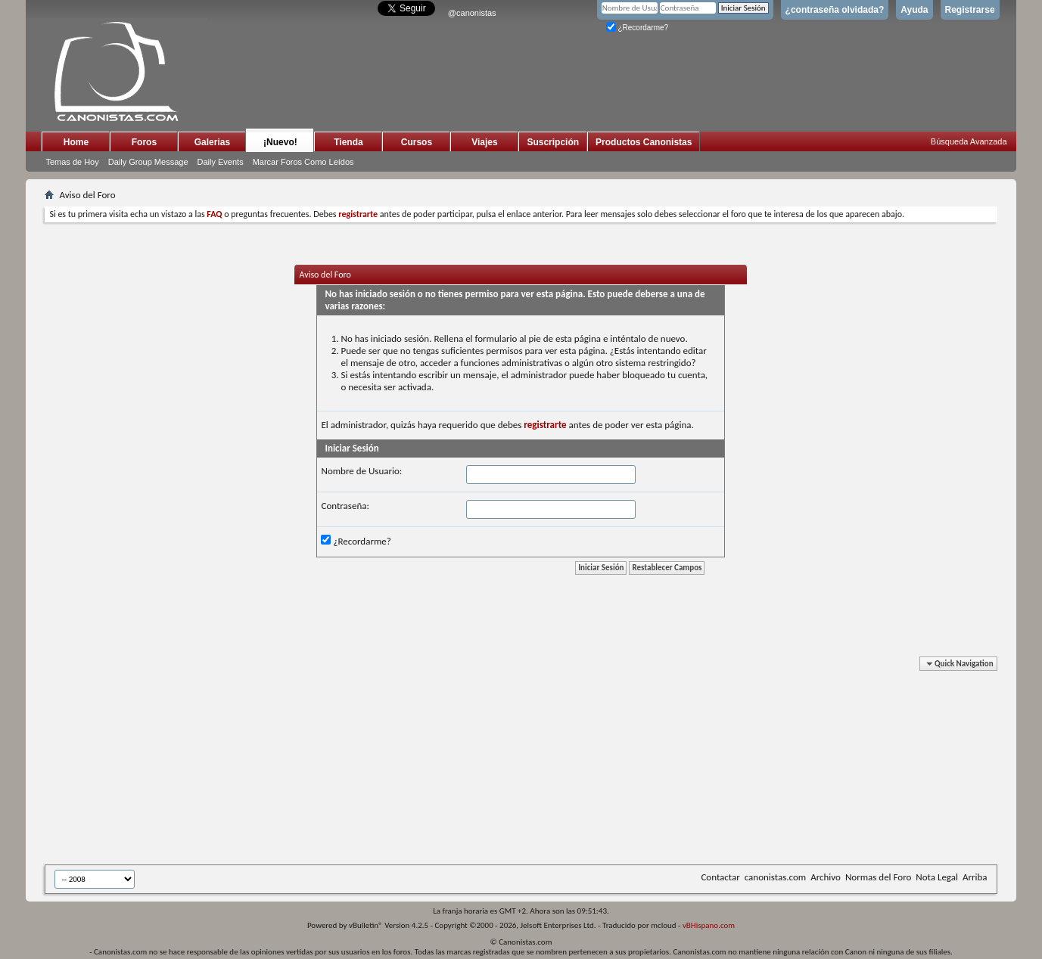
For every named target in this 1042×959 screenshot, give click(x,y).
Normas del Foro (878, 877)
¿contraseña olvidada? (835, 10)
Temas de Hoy (71, 161)
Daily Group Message (148, 161)
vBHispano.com (709, 925)
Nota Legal (937, 877)
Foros (144, 142)
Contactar (720, 877)
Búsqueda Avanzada (969, 141)
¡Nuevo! (280, 142)
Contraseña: (345, 505)
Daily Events (221, 161)
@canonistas (472, 12)
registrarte (545, 424)
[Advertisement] (415, 763)
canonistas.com (775, 877)
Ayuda (914, 10)
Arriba (975, 877)
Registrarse (970, 10)
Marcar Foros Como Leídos (303, 161)
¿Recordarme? (637, 27)
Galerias (212, 142)
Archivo (825, 877)
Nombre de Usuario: (361, 470)
